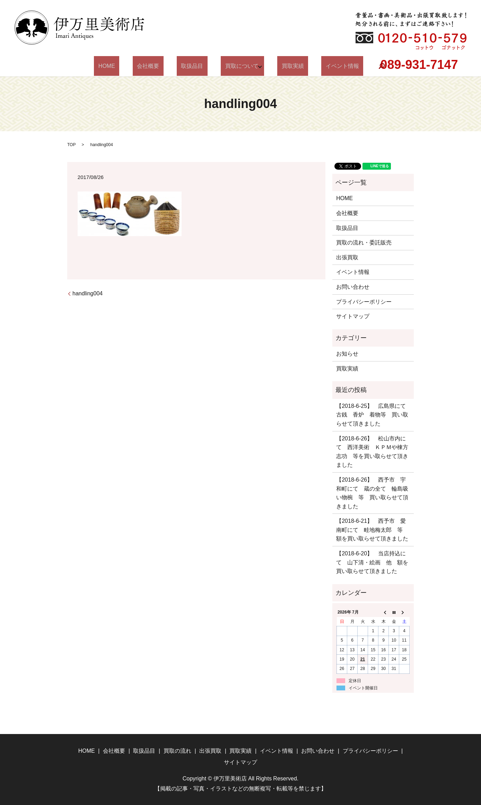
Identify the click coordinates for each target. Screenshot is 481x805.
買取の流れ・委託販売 (364, 242)
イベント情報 (323, 66)
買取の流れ (177, 751)
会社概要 (159, 66)
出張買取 (347, 257)
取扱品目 (194, 66)
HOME (126, 66)
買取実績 (282, 66)
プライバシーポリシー (364, 302)
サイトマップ (352, 316)
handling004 (87, 293)
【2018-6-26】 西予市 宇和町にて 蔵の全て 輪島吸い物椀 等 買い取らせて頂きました (372, 493)
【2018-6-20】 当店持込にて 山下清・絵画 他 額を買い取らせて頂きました (372, 562)
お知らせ (347, 354)
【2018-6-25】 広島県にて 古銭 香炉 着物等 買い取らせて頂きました (373, 415)
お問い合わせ (352, 287)
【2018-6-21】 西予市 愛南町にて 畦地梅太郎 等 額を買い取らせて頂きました (372, 530)
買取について (235, 66)
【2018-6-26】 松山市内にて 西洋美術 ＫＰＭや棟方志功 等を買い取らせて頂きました (372, 452)
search (358, 66)
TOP (71, 144)
